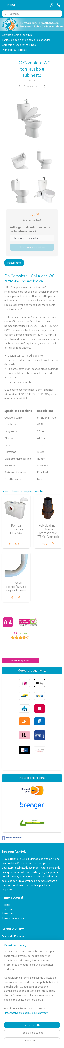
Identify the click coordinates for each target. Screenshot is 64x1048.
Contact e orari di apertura (17, 35)
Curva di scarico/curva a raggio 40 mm (16, 586)
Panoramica (14, 262)
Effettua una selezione (32, 247)
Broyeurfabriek (12, 838)
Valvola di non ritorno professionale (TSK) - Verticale (48, 531)
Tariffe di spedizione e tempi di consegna (26, 40)
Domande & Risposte (14, 50)
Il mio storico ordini (13, 918)
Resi (33, 45)
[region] (32, 983)
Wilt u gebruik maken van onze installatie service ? (30, 229)
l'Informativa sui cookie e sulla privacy (26, 1013)
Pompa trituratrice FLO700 (16, 529)
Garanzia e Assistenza (15, 45)
